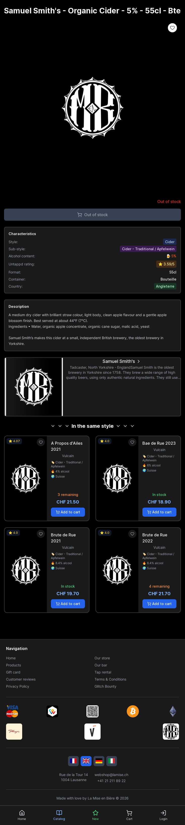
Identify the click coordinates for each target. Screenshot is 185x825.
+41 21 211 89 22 (111, 781)
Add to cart (68, 512)
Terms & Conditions (110, 679)
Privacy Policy (17, 686)
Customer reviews (21, 679)
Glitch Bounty (105, 686)
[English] (86, 761)
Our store (102, 658)
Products (13, 665)
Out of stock (92, 214)
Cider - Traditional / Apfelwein (148, 249)
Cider (169, 242)
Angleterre (165, 286)
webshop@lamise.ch (111, 774)
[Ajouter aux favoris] (41, 442)
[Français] (73, 761)
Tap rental (103, 672)
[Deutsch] (99, 761)
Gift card (13, 672)
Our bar (101, 665)
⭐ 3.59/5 (166, 264)
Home (11, 658)
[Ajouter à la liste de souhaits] (172, 27)
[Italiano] (111, 761)
